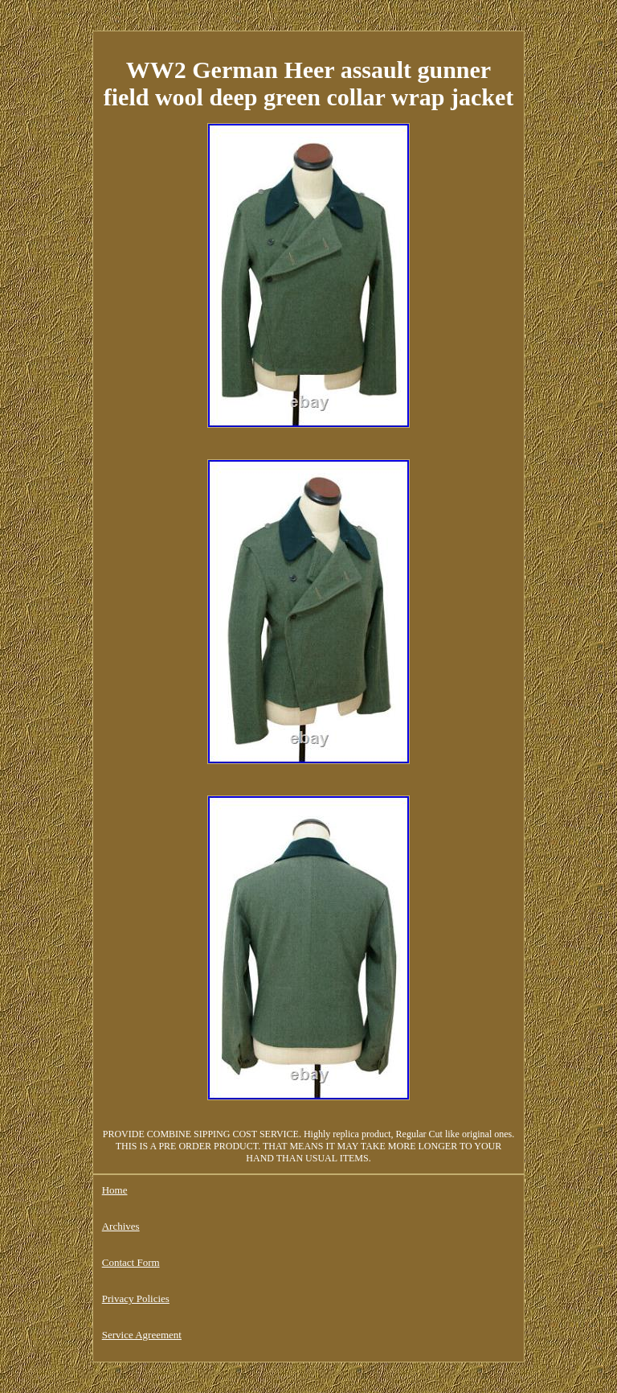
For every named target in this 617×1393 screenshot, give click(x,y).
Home (115, 1190)
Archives (121, 1226)
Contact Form (131, 1262)
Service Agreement (142, 1335)
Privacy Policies (136, 1298)
